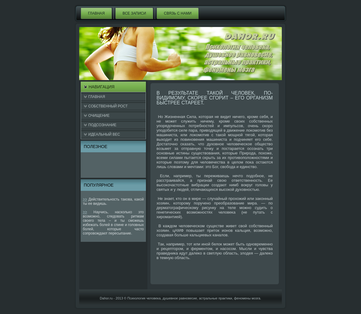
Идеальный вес (104, 134)
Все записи (134, 13)
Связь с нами (177, 13)
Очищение (99, 115)
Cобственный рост (108, 106)
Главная (96, 13)
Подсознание (102, 125)
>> (85, 199)
